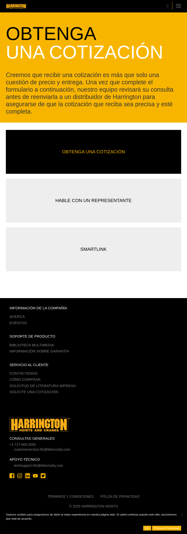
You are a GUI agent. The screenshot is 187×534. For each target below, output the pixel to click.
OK (147, 528)
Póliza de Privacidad (120, 496)
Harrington (24, 6)
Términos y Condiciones (70, 496)
